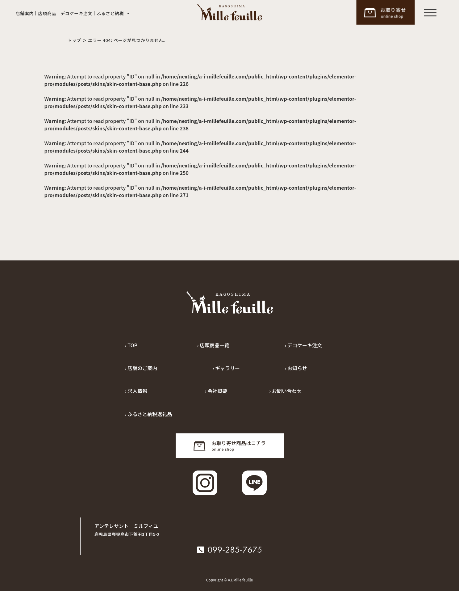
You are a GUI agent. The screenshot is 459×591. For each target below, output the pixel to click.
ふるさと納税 (113, 13)
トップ (74, 40)
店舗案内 (25, 13)
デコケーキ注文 (76, 13)
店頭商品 (47, 13)
